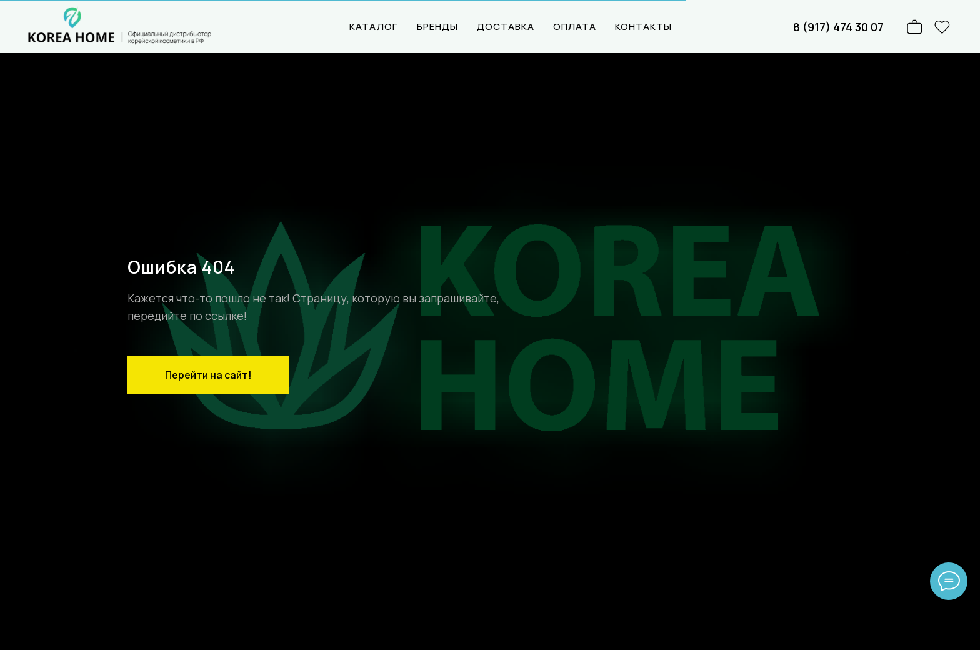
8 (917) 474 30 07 (838, 26)
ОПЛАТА (574, 26)
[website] (942, 27)
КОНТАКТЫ (643, 26)
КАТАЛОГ (373, 26)
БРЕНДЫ (437, 26)
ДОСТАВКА (505, 26)
